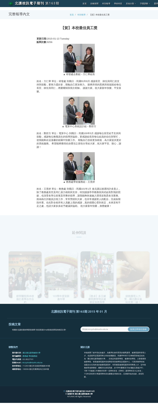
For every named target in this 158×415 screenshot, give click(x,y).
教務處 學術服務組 (30, 362)
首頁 (85, 3)
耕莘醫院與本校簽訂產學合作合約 (25, 306)
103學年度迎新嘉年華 (61, 305)
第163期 (52, 3)
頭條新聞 (94, 3)
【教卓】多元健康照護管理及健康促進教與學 (97, 306)
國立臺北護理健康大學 (31, 359)
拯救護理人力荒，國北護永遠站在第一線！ (133, 306)
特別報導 (106, 3)
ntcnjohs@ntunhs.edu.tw (32, 369)
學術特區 (118, 3)
